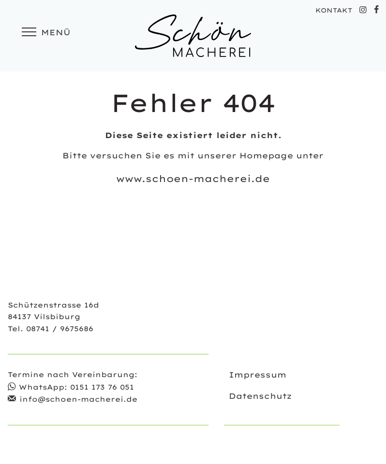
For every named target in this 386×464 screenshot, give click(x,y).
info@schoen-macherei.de (78, 399)
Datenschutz (260, 396)
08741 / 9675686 (59, 328)
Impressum (257, 375)
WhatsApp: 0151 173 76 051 (76, 387)
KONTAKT (333, 10)
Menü (45, 32)
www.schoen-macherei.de (193, 178)
